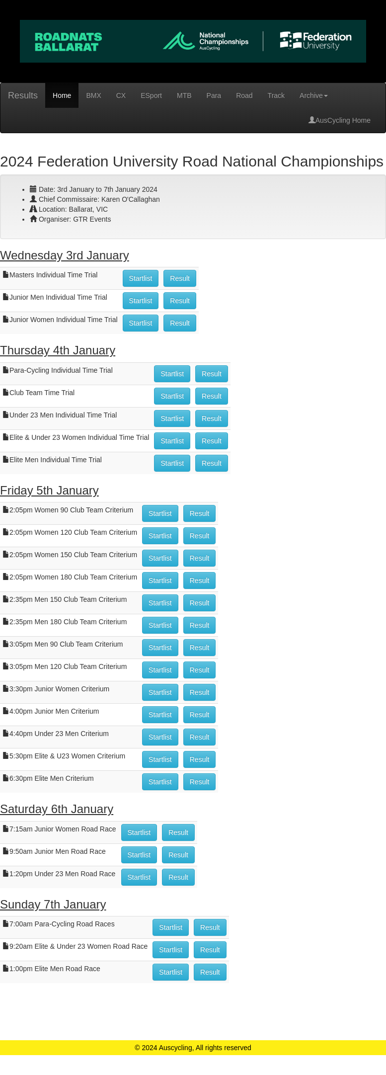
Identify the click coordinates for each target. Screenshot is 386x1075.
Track (276, 95)
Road (244, 95)
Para (214, 95)
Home (62, 95)
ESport (151, 95)
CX (121, 95)
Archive (314, 95)
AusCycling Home (340, 120)
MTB (184, 95)
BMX (93, 95)
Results (23, 95)
